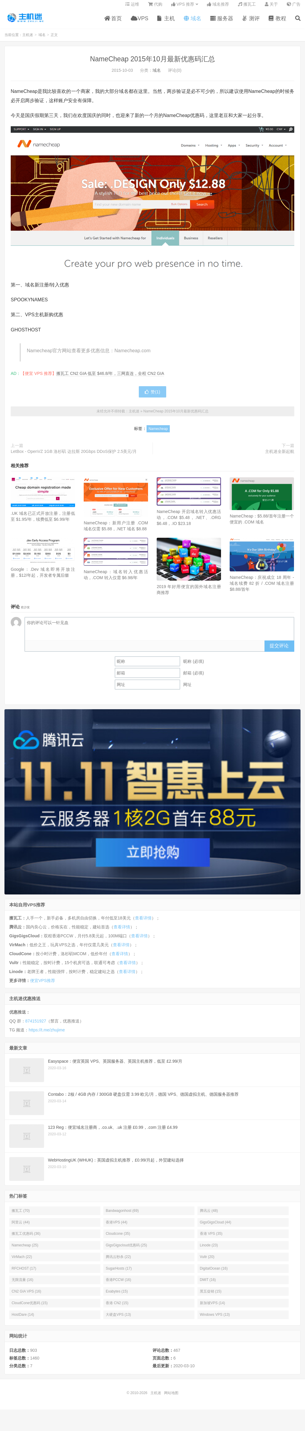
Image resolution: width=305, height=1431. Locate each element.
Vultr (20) (207, 1261)
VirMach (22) (22, 1261)
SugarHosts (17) (119, 1273)
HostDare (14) (23, 1319)
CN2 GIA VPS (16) (26, 1295)
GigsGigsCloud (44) (215, 1226)
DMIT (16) (208, 1284)
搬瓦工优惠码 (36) (26, 1238)
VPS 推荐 (182, 7)
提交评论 (279, 649)
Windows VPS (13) (215, 1319)
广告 (294, 7)
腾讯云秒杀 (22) (118, 1261)
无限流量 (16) (22, 1284)
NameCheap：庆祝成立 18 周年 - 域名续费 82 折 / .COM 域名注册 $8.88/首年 (262, 587)
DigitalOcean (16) (214, 1273)
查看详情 (143, 922)
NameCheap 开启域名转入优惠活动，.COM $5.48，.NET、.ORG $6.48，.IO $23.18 (189, 522)
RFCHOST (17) (24, 1273)
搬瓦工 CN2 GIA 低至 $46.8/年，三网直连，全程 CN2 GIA (110, 377)
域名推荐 (218, 7)
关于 (271, 7)
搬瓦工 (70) (21, 1215)
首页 (113, 22)
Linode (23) (209, 1249)
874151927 (35, 1025)
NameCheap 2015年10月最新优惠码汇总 (152, 63)
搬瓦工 (247, 7)
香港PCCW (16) (118, 1284)
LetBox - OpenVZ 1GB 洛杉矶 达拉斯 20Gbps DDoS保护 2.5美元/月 (74, 455)
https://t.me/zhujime (47, 1034)
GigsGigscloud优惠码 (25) (126, 1249)
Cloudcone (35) (118, 1238)
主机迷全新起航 (279, 455)
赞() (152, 396)
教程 (277, 22)
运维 (132, 7)
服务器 (221, 22)
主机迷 (25, 21)
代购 (155, 7)
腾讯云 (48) (209, 1215)
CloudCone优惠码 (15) (30, 1307)
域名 (192, 22)
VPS (139, 22)
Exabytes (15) (117, 1295)
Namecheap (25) (25, 1249)
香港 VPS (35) (211, 1238)
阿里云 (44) (21, 1226)
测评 (251, 22)
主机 (166, 22)
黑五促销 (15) (211, 1295)
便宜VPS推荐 (42, 984)
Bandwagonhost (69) (122, 1215)
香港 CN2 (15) (117, 1307)
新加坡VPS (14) (212, 1307)
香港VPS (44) (116, 1226)
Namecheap (158, 433)
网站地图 (171, 1397)
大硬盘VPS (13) (118, 1319)
